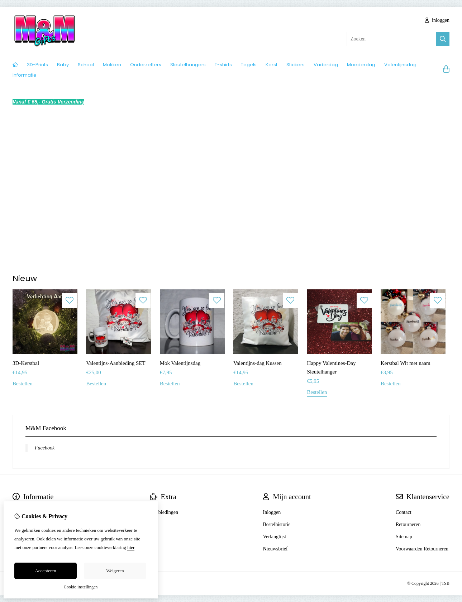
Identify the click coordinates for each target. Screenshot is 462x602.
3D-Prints (37, 64)
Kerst (271, 64)
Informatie (25, 75)
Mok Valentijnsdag (180, 363)
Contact (403, 512)
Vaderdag (326, 64)
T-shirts (223, 64)
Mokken (112, 64)
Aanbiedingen (164, 512)
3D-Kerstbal (26, 363)
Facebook (44, 448)
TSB (445, 583)
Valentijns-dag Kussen (257, 363)
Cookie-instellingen (81, 586)
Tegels (249, 64)
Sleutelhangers (188, 64)
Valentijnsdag (400, 64)
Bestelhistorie (276, 524)
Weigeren (115, 570)
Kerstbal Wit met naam (405, 363)
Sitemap (404, 536)
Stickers (295, 64)
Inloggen (272, 512)
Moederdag (361, 64)
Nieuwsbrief (275, 549)
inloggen (437, 20)
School (86, 64)
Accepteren (45, 570)
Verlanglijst (274, 536)
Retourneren (408, 524)
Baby (63, 64)
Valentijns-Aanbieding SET (115, 363)
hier (130, 547)
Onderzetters (145, 64)
